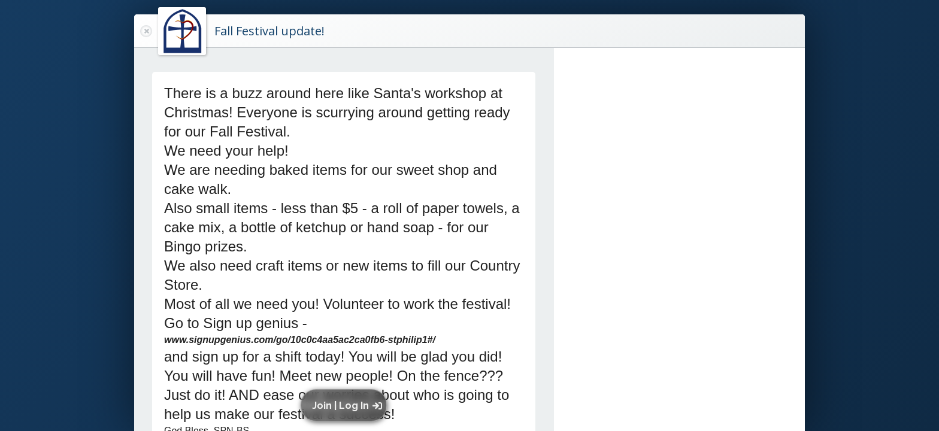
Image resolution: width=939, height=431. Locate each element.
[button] (346, 405)
